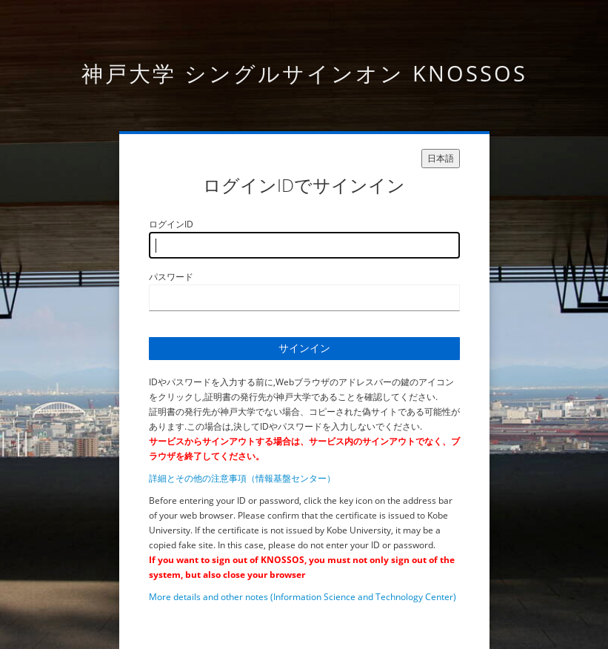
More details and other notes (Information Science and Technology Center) (302, 596)
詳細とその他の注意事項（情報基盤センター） (242, 478)
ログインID (171, 224)
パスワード (171, 276)
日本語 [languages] (440, 158)
